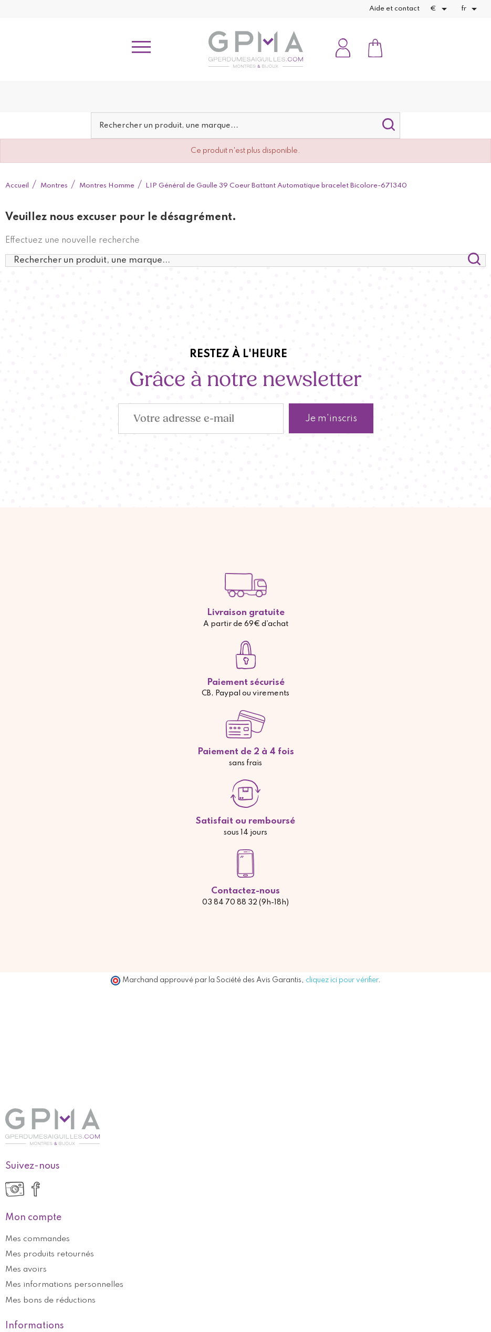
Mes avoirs (26, 1269)
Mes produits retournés (49, 1254)
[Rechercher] (245, 125)
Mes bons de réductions (50, 1300)
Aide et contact (394, 8)
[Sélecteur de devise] (440, 9)
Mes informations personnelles (64, 1285)
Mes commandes (37, 1239)
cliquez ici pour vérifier (342, 980)
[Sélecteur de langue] (470, 9)
